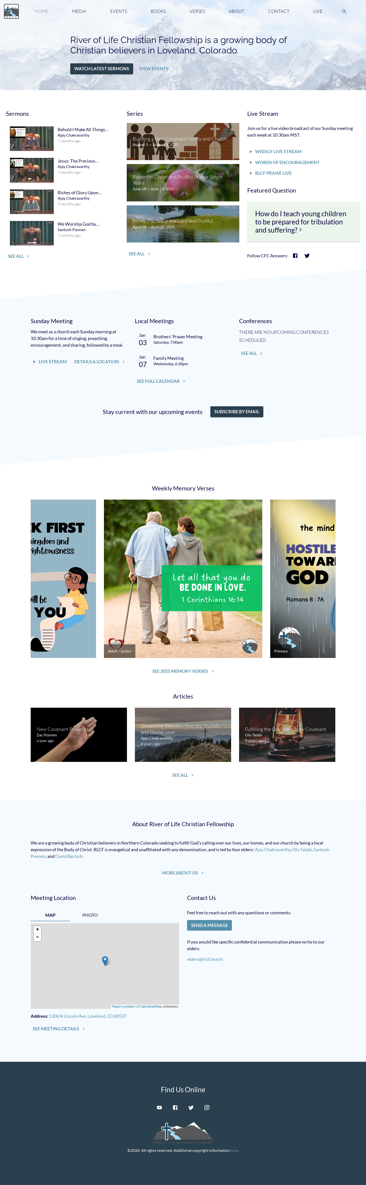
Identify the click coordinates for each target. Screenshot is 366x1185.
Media (79, 11)
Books (158, 11)
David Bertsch (69, 856)
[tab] (50, 915)
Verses (197, 11)
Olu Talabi (302, 849)
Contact (279, 11)
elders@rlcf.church (205, 959)
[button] (101, 68)
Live (317, 11)
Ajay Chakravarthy (273, 849)
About (236, 11)
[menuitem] (62, 138)
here (234, 1150)
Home (41, 11)
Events (118, 11)
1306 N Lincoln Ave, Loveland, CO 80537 (87, 1016)
